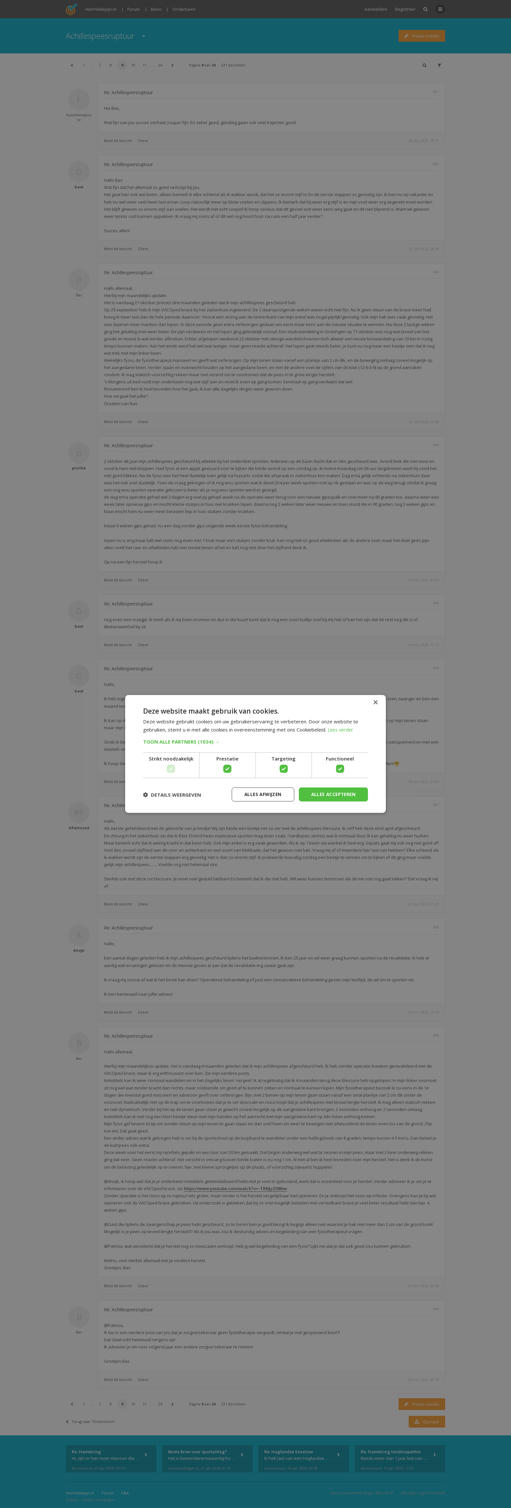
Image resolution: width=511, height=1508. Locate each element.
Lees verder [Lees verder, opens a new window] (341, 729)
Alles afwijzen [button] (259, 794)
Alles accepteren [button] (332, 794)
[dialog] (255, 754)
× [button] (375, 702)
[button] (255, 741)
